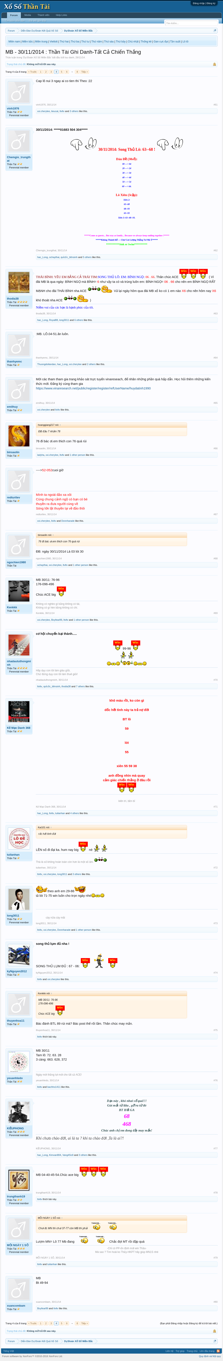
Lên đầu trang (207, 1351)
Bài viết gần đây (37, 20)
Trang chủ (192, 1351)
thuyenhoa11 (15, 1020)
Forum (14, 15)
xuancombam (16, 1305)
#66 (216, 448)
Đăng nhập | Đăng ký (204, 3)
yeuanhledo (15, 1078)
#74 (216, 972)
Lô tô (185, 41)
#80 (216, 1302)
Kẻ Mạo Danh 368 (18, 727)
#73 (216, 923)
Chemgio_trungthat (18, 159)
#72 (216, 867)
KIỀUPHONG (15, 1128)
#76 (216, 1080)
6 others (78, 320)
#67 (216, 514)
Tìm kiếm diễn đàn (15, 20)
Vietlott (53, 41)
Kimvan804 (55, 1155)
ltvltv (62, 111)
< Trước (32, 71)
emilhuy (12, 406)
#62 (216, 250)
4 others (74, 813)
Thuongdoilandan (46, 364)
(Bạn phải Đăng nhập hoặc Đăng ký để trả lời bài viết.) (189, 1323)
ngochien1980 (16, 562)
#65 (216, 403)
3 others (74, 111)
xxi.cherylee (43, 111)
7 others (80, 686)
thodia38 (13, 298)
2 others (91, 364)
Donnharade (68, 521)
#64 (216, 357)
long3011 (64, 320)
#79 (216, 1257)
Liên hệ (169, 1351)
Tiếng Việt (8, 1351)
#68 (216, 558)
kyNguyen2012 (17, 971)
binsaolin (13, 452)
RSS (218, 1351)
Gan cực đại (161, 41)
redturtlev (13, 497)
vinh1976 (13, 108)
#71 (216, 806)
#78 (216, 1192)
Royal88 (53, 320)
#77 (216, 1148)
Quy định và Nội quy (210, 1356)
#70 (216, 680)
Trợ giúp (180, 1351)
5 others (87, 257)
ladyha (40, 455)
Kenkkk (12, 607)
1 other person (77, 455)
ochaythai (54, 257)
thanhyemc (14, 361)
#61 (216, 104)
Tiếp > (84, 71)
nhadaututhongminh (19, 663)
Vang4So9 (68, 1155)
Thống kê (146, 41)
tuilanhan (60, 813)
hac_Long (42, 257)
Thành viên (43, 15)
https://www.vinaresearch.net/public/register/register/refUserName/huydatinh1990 (93, 388)
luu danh (69, 57)
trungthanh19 (16, 1196)
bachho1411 (54, 1087)
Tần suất (175, 41)
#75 (216, 1030)
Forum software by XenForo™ (32, 1356)
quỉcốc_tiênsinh (69, 257)
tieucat (54, 111)
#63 (216, 313)
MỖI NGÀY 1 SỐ (18, 1245)
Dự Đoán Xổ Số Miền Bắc (37, 57)
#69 (216, 613)
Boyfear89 (56, 619)
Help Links (61, 15)
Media (27, 15)
